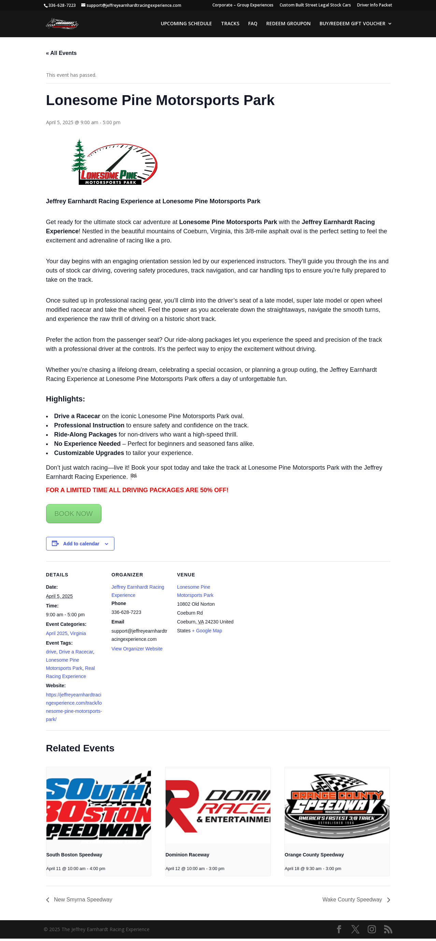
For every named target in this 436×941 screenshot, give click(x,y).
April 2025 (57, 635)
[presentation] (98, 808)
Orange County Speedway (314, 857)
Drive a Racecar (76, 654)
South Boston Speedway (74, 857)
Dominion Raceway (187, 857)
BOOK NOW (74, 515)
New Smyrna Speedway (82, 902)
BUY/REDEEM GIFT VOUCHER (352, 24)
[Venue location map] (279, 611)
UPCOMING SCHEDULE (186, 24)
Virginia (78, 635)
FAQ (252, 24)
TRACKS (230, 24)
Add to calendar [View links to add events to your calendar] (81, 545)
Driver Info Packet (374, 5)
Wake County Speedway (352, 902)
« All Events (61, 55)
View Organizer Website (137, 650)
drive (51, 654)
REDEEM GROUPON (288, 24)
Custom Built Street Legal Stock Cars (315, 5)
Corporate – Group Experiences (242, 5)
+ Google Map (207, 633)
